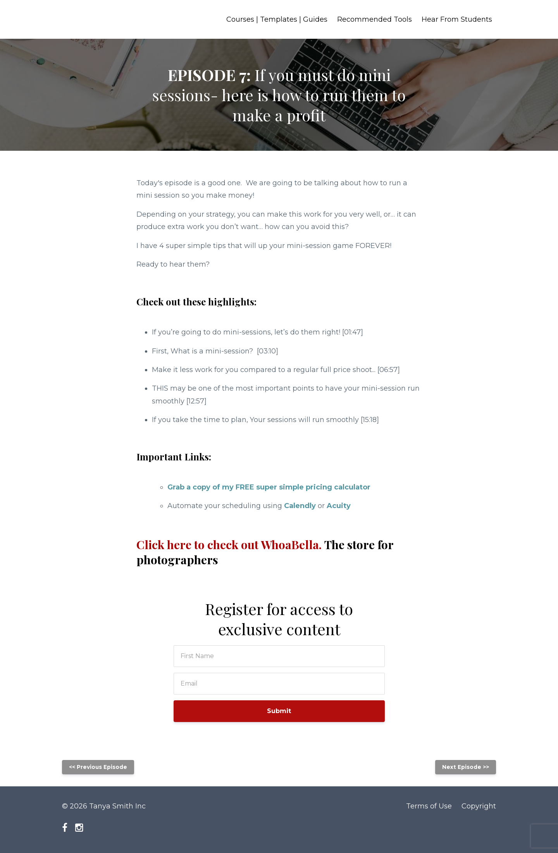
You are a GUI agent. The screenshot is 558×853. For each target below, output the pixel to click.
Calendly (300, 505)
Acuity (339, 505)
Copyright (479, 806)
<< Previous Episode (98, 767)
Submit (279, 711)
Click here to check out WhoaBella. (264, 552)
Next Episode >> (465, 767)
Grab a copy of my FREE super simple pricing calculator (268, 487)
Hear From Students (457, 19)
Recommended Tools (374, 19)
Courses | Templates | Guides (276, 19)
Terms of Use (429, 806)
